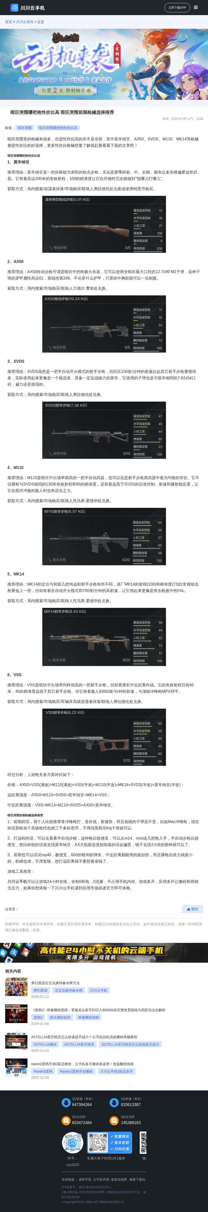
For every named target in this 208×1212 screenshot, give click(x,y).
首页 (8, 22)
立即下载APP (177, 7)
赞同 (192, 909)
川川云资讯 (24, 22)
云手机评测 (101, 1179)
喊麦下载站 (137, 1179)
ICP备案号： (86, 1187)
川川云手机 (17, 881)
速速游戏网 (119, 1179)
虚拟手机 (85, 1179)
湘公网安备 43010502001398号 (84, 1192)
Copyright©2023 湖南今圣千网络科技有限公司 (93, 1202)
